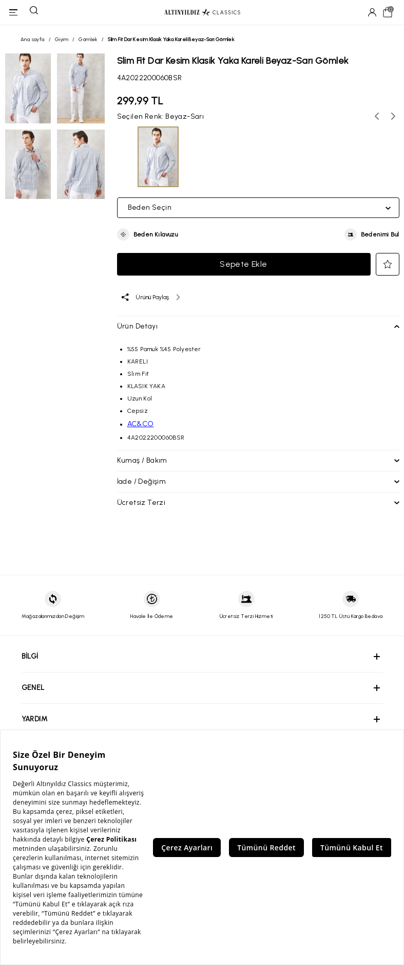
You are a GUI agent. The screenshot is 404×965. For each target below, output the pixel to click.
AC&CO (140, 424)
